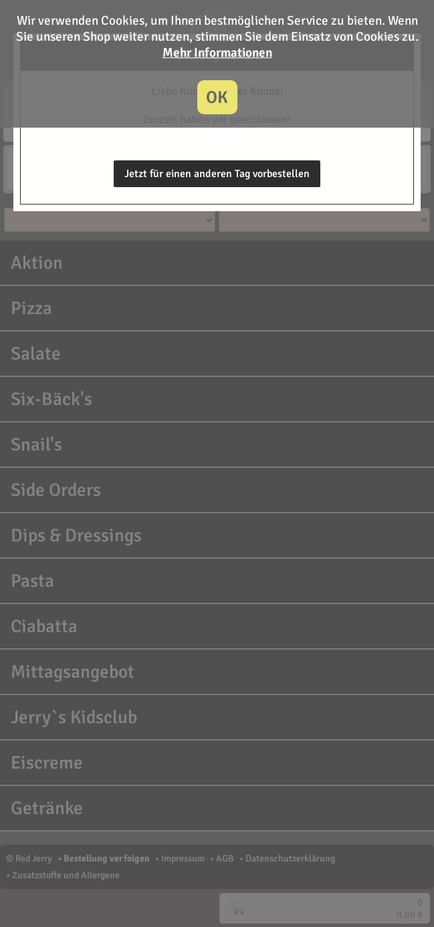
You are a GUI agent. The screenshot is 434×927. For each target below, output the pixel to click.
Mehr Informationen (217, 53)
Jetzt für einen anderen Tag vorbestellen (217, 173)
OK (217, 97)
